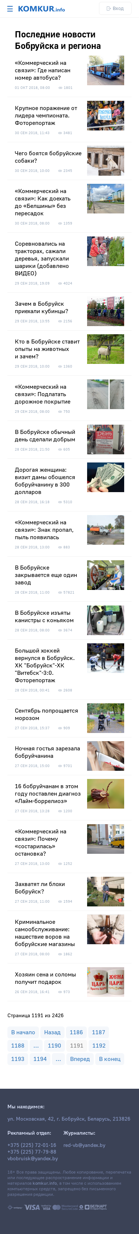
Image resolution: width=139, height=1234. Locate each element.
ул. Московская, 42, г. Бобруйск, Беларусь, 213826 (68, 1119)
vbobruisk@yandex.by (32, 1158)
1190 (54, 1045)
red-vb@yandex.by (84, 1145)
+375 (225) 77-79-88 (31, 1152)
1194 (40, 1059)
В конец (109, 1059)
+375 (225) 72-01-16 (31, 1145)
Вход (115, 8)
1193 (17, 1059)
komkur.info (45, 1183)
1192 (99, 1045)
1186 (76, 1032)
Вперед (80, 1059)
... (36, 1045)
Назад (52, 1032)
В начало (23, 1032)
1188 (17, 1045)
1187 (98, 1032)
